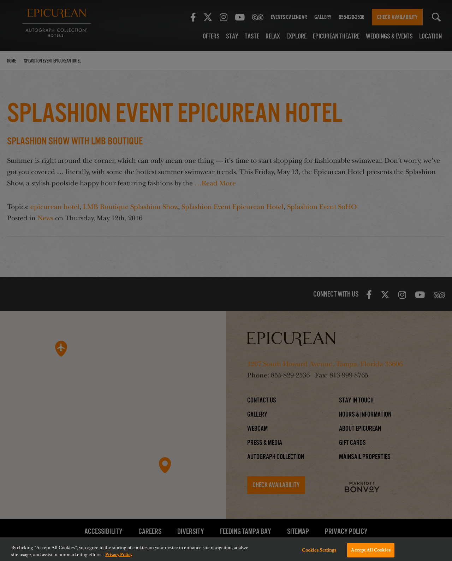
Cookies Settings (319, 553)
